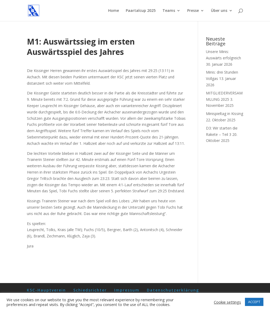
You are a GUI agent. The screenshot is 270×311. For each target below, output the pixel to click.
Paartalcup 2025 (141, 11)
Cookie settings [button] (227, 302)
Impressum (126, 290)
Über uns (219, 11)
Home (113, 11)
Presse (193, 11)
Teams (168, 11)
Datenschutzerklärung (173, 290)
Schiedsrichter (90, 290)
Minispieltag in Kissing (224, 113)
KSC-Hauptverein (46, 290)
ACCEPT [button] (254, 301)
